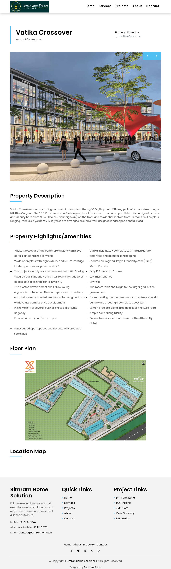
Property (89, 544)
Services (105, 6)
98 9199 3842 (28, 522)
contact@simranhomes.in (35, 532)
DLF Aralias (123, 518)
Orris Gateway (125, 513)
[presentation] (147, 56)
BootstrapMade (92, 567)
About (137, 6)
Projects (122, 6)
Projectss (133, 32)
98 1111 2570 (40, 527)
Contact (152, 6)
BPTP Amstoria (125, 498)
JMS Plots (122, 508)
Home (89, 6)
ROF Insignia (123, 503)
